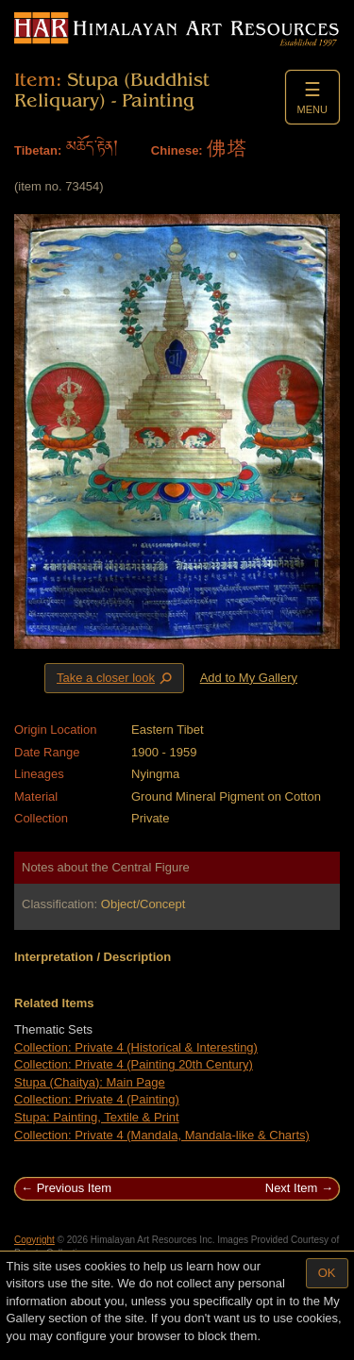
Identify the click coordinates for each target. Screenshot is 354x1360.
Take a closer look (116, 677)
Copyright (34, 1240)
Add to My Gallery (248, 678)
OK (327, 1273)
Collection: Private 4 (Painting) (96, 1099)
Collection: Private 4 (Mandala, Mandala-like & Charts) (162, 1135)
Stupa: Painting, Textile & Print (96, 1117)
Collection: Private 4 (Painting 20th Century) (133, 1064)
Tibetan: (37, 150)
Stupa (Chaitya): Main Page (89, 1082)
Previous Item (74, 1188)
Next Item (291, 1188)
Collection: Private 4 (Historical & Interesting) (136, 1047)
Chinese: (177, 150)
